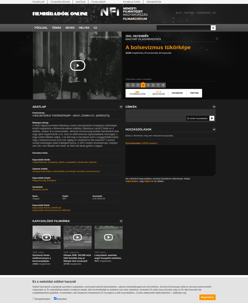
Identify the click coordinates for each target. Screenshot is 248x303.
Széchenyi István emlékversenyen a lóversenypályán (42, 258)
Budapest (51, 180)
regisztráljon (132, 181)
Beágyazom (159, 94)
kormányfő (71, 171)
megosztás (165, 53)
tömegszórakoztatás (42, 171)
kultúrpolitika (59, 171)
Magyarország (39, 180)
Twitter (194, 93)
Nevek (70, 27)
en (214, 13)
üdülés (62, 162)
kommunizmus (93, 171)
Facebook (177, 93)
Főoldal (41, 27)
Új (95, 27)
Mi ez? (179, 13)
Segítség (189, 13)
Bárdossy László (40, 189)
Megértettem (207, 297)
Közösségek (203, 13)
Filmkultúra (131, 1)
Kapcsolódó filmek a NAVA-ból (47, 208)
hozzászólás (151, 53)
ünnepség (52, 162)
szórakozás (82, 162)
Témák (56, 27)
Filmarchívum (60, 1)
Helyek (84, 27)
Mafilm (80, 1)
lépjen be (149, 181)
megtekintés (135, 53)
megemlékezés (40, 162)
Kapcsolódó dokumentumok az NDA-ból (51, 210)
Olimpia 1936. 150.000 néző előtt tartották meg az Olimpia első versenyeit (77, 258)
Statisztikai (60, 298)
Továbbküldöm (137, 94)
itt (171, 293)
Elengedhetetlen (42, 298)
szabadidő (71, 162)
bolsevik (93, 162)
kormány (81, 171)
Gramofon (153, 1)
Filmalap (39, 1)
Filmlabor (98, 1)
